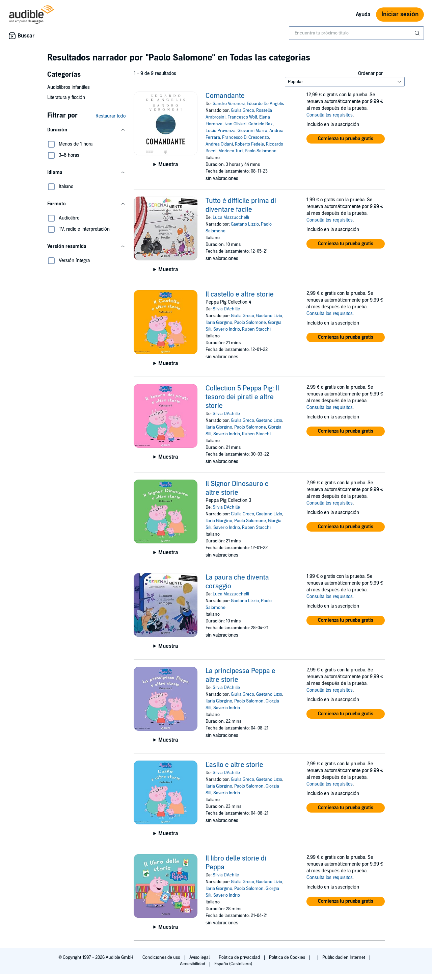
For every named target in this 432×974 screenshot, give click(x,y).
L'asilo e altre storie (234, 765)
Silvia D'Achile (226, 875)
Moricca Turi (230, 151)
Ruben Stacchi (256, 329)
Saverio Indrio (226, 329)
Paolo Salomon (249, 701)
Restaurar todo (111, 116)
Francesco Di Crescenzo (245, 137)
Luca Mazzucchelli (231, 217)
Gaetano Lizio (269, 315)
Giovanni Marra (252, 130)
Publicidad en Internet (344, 957)
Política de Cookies (287, 957)
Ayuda (363, 14)
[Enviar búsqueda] (418, 33)
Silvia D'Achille (226, 309)
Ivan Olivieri (235, 124)
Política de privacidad (240, 957)
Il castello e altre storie (240, 294)
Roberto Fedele (249, 144)
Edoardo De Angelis (265, 103)
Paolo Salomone (260, 151)
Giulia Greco (242, 110)
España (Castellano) (233, 964)
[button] (86, 130)
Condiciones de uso (161, 957)
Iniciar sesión (399, 14)
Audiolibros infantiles (68, 87)
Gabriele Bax (260, 124)
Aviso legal (200, 957)
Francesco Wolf (242, 117)
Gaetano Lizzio (245, 224)
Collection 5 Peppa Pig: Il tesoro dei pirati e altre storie (242, 397)
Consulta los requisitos (329, 115)
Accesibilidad (193, 964)
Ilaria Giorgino (219, 322)
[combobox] (356, 33)
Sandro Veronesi (229, 103)
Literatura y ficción (66, 97)
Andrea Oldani (219, 144)
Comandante (225, 96)
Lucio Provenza (221, 130)
